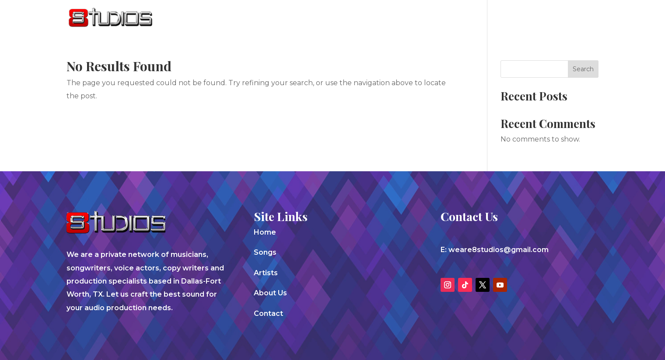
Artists (470, 18)
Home (265, 232)
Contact (561, 18)
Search (583, 69)
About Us (514, 18)
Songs (432, 18)
